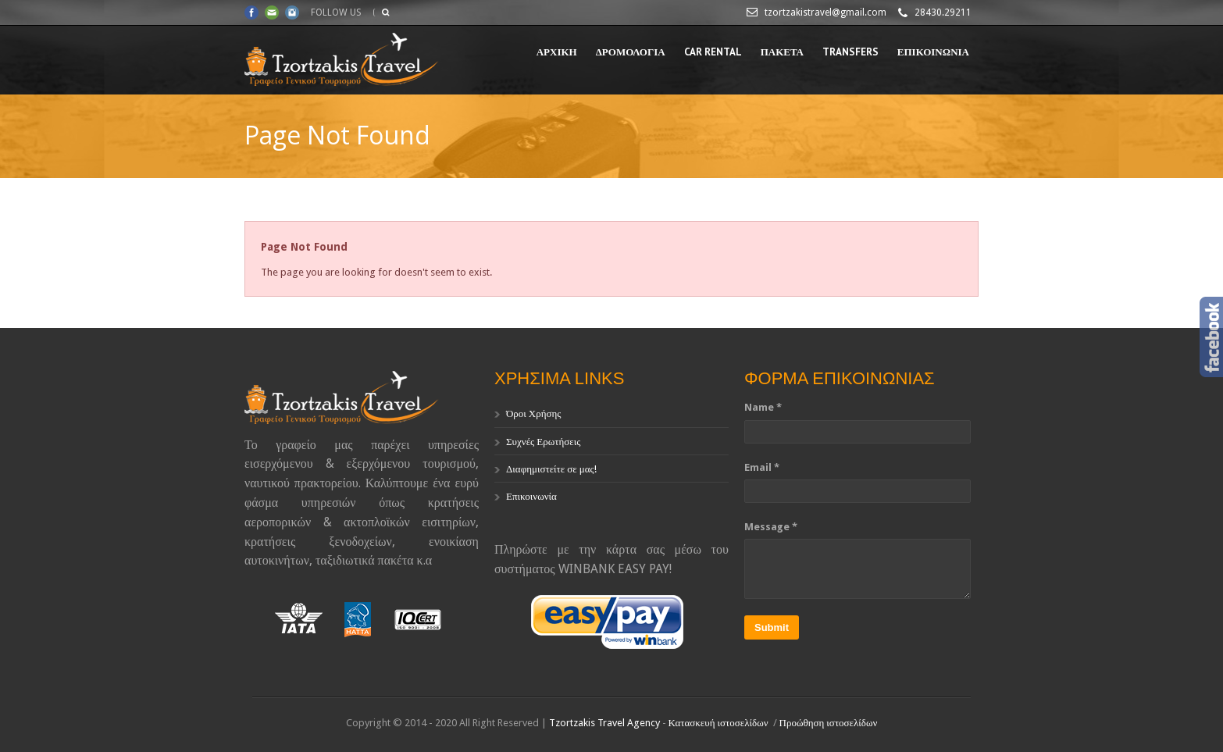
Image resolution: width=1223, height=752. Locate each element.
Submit (771, 627)
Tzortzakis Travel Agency (604, 723)
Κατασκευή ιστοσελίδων (718, 723)
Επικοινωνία (531, 496)
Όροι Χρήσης (534, 413)
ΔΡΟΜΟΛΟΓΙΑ (630, 52)
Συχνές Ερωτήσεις (543, 441)
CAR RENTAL (713, 52)
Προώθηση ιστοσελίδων (828, 723)
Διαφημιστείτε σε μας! (551, 469)
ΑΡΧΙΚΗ (557, 52)
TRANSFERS (850, 52)
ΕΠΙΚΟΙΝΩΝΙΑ (933, 52)
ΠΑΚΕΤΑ (782, 52)
